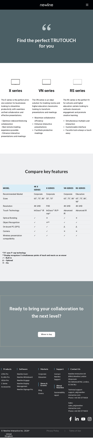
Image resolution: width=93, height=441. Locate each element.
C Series (4, 384)
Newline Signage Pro (25, 389)
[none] (8, 435)
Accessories (5, 387)
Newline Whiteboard (25, 377)
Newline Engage (23, 380)
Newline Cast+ (22, 374)
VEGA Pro (5, 380)
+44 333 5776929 (81, 411)
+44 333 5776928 (81, 398)
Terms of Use (75, 431)
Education (42, 377)
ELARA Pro (5, 377)
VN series (46, 91)
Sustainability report (59, 393)
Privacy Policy (53, 431)
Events (41, 393)
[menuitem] (8, 435)
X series (15, 91)
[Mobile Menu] (87, 5)
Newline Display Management (23, 385)
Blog (40, 390)
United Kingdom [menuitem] (9, 435)
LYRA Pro (4, 374)
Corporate (42, 374)
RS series (77, 91)
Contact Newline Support (57, 376)
